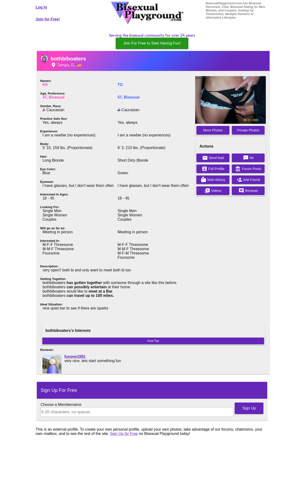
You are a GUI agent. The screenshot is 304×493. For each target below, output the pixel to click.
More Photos (213, 130)
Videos (213, 190)
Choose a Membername (61, 405)
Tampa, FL (66, 65)
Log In (41, 7)
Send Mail (213, 158)
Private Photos (248, 130)
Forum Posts (248, 168)
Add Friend (248, 179)
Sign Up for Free (124, 434)
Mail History (213, 179)
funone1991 (75, 356)
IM (248, 158)
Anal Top (153, 341)
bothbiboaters (68, 59)
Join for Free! (48, 19)
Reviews (248, 190)
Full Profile (213, 168)
